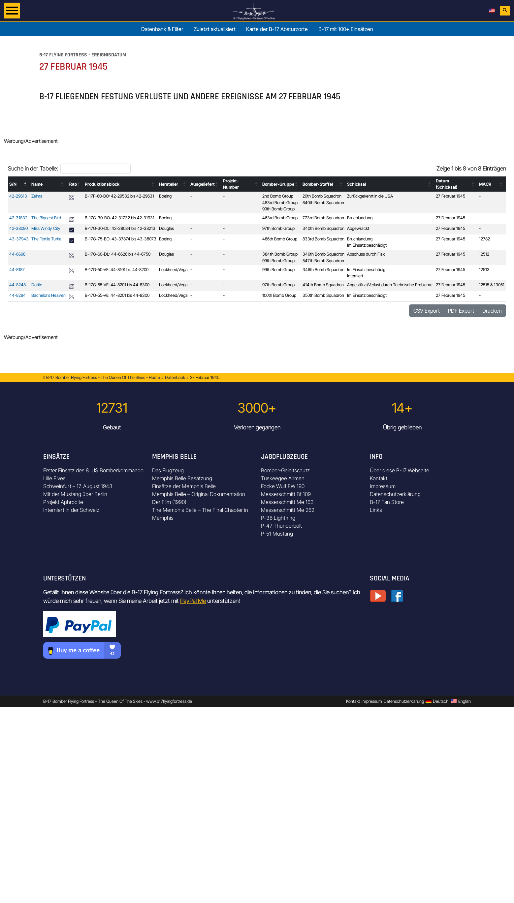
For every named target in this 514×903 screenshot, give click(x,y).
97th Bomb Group (278, 228)
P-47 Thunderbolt (281, 525)
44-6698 (17, 254)
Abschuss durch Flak (366, 254)
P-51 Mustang (277, 533)
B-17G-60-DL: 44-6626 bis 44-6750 (117, 254)
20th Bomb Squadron (322, 196)
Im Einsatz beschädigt (367, 245)
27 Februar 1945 (450, 196)
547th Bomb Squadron (323, 260)
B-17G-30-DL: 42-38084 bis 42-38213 (120, 228)
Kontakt (378, 478)
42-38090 (18, 228)
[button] (25, 184)
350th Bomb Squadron (323, 295)
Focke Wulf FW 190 (283, 486)
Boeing (165, 196)
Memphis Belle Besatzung (182, 478)
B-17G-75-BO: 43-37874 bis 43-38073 (120, 238)
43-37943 (19, 238)
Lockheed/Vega (173, 269)
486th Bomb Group (279, 238)
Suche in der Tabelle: (33, 168)
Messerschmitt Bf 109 (286, 494)
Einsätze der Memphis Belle (184, 486)
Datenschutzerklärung (395, 494)
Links (376, 510)
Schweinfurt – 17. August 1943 (77, 486)
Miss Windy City (45, 228)
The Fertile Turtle (46, 238)
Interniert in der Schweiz (71, 510)
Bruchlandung (359, 217)
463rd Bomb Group (280, 217)
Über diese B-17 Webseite (399, 470)
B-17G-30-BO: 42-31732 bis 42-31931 (119, 217)
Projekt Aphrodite (63, 502)
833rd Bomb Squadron (323, 238)
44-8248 (17, 284)
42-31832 (18, 217)
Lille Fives (54, 478)
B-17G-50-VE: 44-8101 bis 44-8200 (116, 269)
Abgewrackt (358, 228)
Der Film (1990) (169, 502)
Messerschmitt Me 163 (287, 502)
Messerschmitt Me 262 (287, 510)
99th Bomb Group (278, 208)
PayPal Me (193, 600)
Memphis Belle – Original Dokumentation (198, 494)
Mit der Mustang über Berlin (75, 494)
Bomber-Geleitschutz (285, 470)
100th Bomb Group (279, 295)
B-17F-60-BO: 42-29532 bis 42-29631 (119, 196)
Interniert (355, 275)
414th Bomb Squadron (323, 284)
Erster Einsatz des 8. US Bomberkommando (93, 470)
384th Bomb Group (280, 254)
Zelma (37, 196)
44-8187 (17, 269)
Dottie (36, 284)
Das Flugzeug (168, 470)
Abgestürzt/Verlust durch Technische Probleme (390, 284)
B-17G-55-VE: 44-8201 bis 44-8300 (117, 284)
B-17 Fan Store (387, 502)
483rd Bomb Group (280, 202)
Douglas (166, 228)
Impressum (383, 486)
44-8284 (17, 295)
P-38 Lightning (278, 517)
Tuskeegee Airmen (283, 478)
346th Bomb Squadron (323, 254)
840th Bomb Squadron (323, 202)
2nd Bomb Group (277, 196)
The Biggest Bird (46, 217)
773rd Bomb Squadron (323, 217)
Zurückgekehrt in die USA (370, 196)
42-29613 (18, 196)
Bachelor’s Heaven (48, 295)
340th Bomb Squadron (323, 228)
